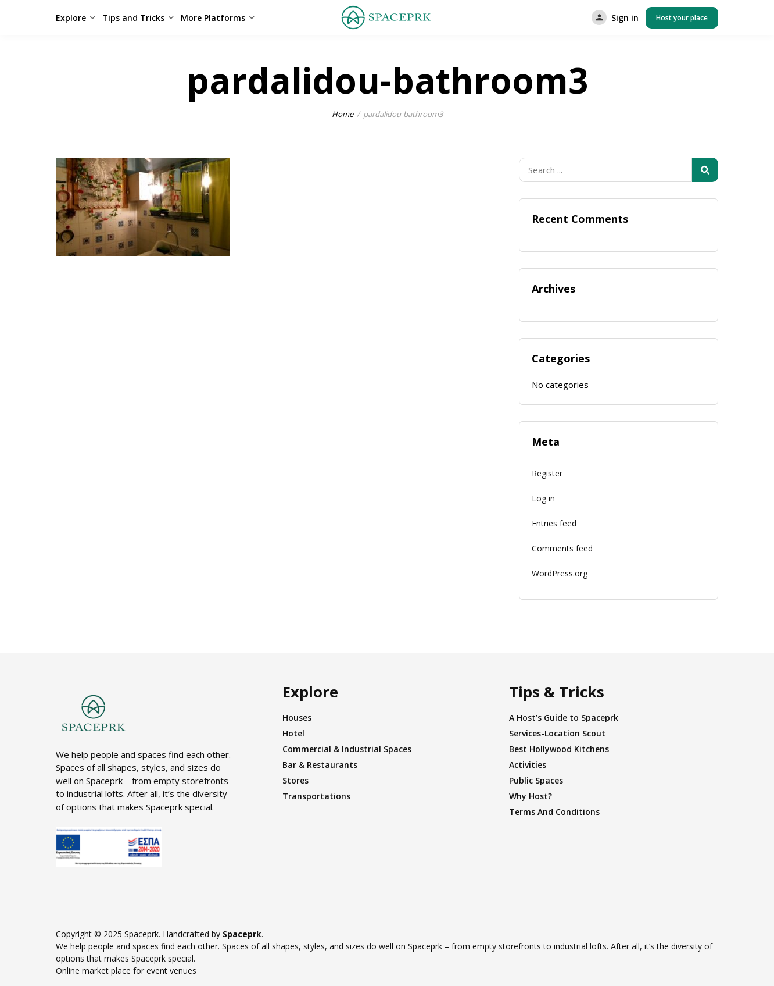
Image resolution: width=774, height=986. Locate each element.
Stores (295, 780)
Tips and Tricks (133, 17)
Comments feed (562, 548)
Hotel (293, 733)
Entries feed (554, 523)
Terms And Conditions (554, 811)
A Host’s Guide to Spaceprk (563, 717)
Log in (543, 498)
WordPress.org (559, 573)
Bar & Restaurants (319, 764)
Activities (527, 764)
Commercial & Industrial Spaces (346, 748)
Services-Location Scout (557, 733)
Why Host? (530, 796)
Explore (71, 17)
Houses (296, 717)
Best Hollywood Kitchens (559, 748)
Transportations (316, 796)
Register (547, 473)
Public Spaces (536, 780)
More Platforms (213, 17)
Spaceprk (242, 933)
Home (342, 114)
